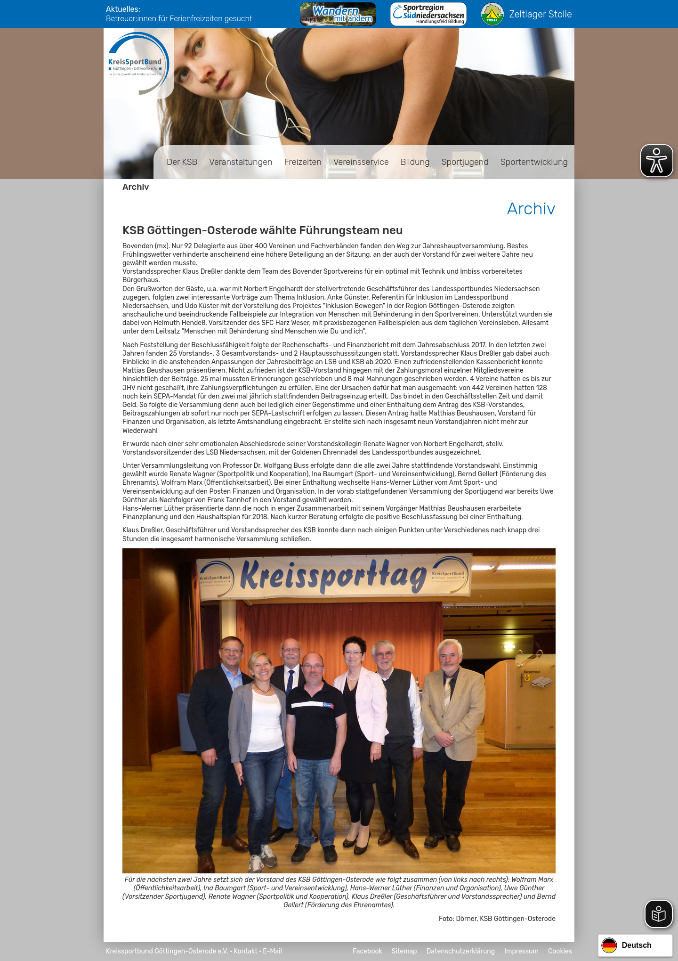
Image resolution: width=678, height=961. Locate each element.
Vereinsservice (361, 162)
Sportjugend (465, 162)
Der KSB (182, 162)
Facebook (367, 951)
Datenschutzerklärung (461, 951)
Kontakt (245, 951)
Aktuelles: (123, 9)
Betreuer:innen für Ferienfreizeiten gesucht (179, 18)
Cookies (560, 951)
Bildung (415, 162)
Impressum (521, 951)
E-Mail (272, 951)
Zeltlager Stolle (526, 14)
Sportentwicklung (534, 162)
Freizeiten (303, 162)
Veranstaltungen (240, 162)
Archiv (135, 187)
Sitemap (404, 951)
